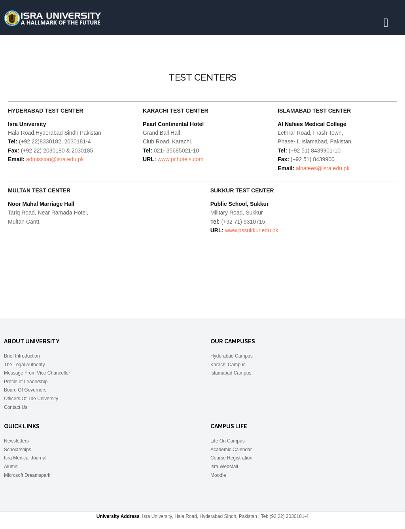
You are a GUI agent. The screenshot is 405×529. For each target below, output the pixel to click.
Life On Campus (227, 441)
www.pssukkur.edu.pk (251, 230)
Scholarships (17, 449)
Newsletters (16, 441)
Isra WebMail (224, 466)
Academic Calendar (231, 449)
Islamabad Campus (230, 373)
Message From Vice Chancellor (37, 373)
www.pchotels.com (180, 159)
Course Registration (231, 458)
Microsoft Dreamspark (27, 475)
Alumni (11, 466)
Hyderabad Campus (231, 356)
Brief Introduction (22, 356)
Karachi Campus (228, 364)
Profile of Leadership (25, 381)
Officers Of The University (31, 398)
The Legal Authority (24, 364)
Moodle (218, 475)
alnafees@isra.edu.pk (323, 168)
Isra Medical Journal (25, 458)
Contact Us (15, 407)
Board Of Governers (25, 390)
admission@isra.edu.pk (55, 159)
